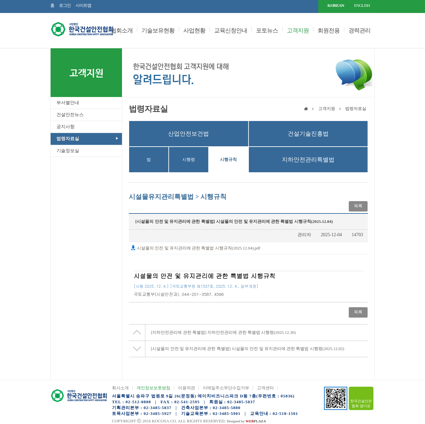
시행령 (188, 159)
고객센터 (265, 387)
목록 (358, 205)
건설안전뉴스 (70, 114)
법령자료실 (67, 138)
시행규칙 (228, 159)
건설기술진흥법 (308, 133)
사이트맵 (83, 5)
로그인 (65, 5)
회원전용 (329, 30)
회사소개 (120, 387)
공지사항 (65, 126)
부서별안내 (67, 102)
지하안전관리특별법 (308, 159)
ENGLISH (362, 5)
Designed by (246, 421)
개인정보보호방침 (153, 387)
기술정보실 (67, 150)
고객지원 (298, 30)
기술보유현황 (158, 30)
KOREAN (335, 5)
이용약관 (186, 387)
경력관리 (359, 30)
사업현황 (194, 30)
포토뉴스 (267, 30)
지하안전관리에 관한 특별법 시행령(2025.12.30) (223, 332)
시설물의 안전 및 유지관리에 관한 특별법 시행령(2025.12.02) (247, 348)
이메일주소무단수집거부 (226, 387)
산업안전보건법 (188, 133)
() (156, 294)
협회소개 (122, 30)
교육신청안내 (230, 30)
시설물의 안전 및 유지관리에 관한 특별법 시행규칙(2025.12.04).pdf (195, 248)
